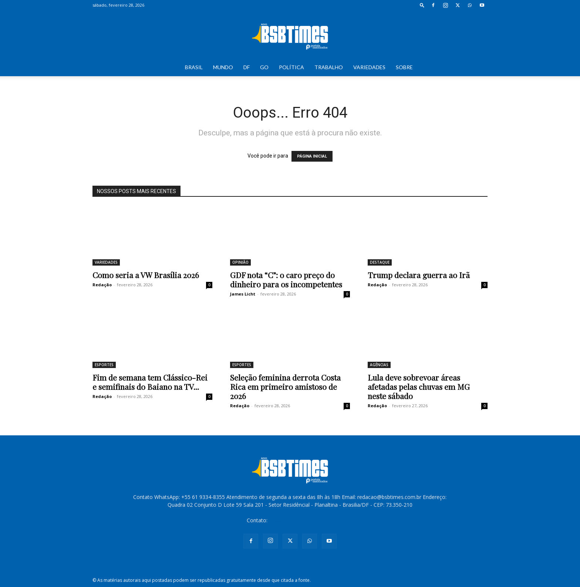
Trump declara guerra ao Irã (419, 275)
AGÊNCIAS (379, 364)
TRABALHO (328, 67)
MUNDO (223, 67)
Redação (102, 284)
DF (246, 67)
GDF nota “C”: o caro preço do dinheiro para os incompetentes (286, 279)
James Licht (242, 294)
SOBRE (404, 67)
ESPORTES (104, 364)
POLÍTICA (291, 67)
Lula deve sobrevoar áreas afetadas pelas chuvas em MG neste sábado (419, 386)
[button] (422, 5)
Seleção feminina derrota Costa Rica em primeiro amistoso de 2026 (285, 386)
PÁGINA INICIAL (312, 156)
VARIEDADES (369, 67)
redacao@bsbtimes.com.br (301, 520)
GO (264, 67)
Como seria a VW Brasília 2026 (145, 275)
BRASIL (194, 67)
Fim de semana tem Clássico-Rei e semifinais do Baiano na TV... (150, 382)
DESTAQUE (380, 262)
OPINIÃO (240, 262)
